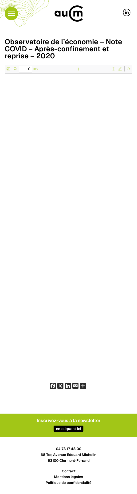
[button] (11, 13)
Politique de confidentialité (68, 482)
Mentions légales (68, 476)
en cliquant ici (68, 428)
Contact (68, 471)
